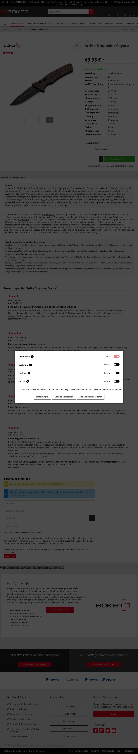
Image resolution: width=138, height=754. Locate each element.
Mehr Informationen (112, 389)
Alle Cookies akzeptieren (91, 396)
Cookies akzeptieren (64, 396)
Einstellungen (42, 396)
